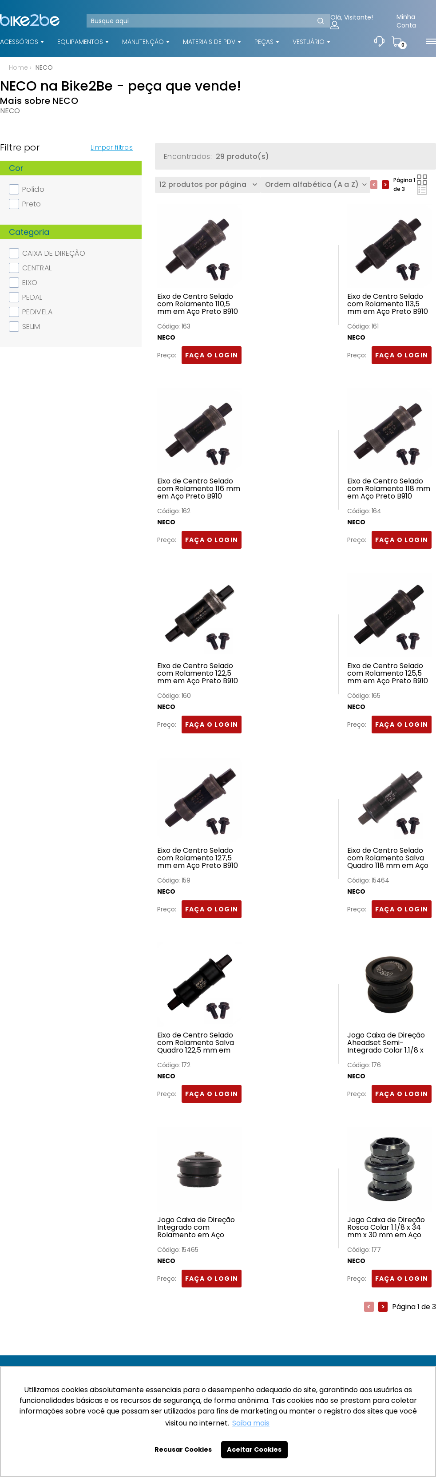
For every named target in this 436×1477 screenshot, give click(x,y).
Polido (26, 189)
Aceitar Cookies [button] (254, 1449)
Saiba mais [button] (251, 1423)
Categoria (29, 232)
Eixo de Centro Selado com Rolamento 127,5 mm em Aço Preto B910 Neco (197, 858)
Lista (422, 190)
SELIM (24, 326)
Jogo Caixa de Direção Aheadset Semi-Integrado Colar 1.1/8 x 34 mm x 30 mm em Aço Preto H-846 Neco (386, 1042)
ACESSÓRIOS (19, 41)
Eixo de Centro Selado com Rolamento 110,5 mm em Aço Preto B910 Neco (197, 304)
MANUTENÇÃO (143, 41)
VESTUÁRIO (309, 41)
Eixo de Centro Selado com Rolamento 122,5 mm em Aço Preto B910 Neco (197, 673)
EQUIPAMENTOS (80, 41)
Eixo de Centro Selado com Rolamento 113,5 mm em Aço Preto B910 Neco (387, 304)
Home (18, 67)
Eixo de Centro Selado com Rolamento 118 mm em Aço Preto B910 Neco (388, 488)
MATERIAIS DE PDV (209, 41)
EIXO (23, 282)
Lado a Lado (422, 179)
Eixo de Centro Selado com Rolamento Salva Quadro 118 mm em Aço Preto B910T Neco (387, 858)
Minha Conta (406, 21)
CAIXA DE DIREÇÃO (47, 253)
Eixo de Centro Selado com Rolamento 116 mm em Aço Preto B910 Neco (198, 488)
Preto (25, 204)
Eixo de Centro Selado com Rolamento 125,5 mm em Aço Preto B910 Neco (387, 673)
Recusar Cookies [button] (183, 1449)
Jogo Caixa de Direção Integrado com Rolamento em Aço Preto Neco (196, 1227)
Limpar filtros (112, 147)
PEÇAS (263, 41)
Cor (16, 168)
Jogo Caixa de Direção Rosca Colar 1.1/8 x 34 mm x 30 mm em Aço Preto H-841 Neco (386, 1227)
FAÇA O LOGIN (211, 355)
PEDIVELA (31, 312)
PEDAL (26, 297)
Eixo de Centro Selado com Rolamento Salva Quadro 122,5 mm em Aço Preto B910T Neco (195, 1042)
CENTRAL (30, 268)
